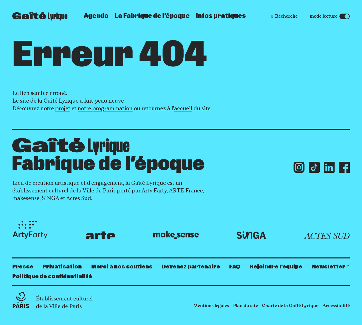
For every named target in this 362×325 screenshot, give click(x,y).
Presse (22, 266)
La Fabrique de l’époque (152, 16)
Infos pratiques (221, 16)
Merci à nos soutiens (122, 266)
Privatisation (62, 266)
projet (62, 108)
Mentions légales (211, 305)
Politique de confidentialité (52, 276)
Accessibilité (336, 305)
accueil (183, 108)
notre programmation (105, 108)
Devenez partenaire (191, 266)
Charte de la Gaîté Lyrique (290, 305)
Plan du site (245, 305)
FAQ (234, 266)
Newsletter (328, 266)
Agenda (96, 16)
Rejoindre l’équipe (276, 266)
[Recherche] (285, 16)
